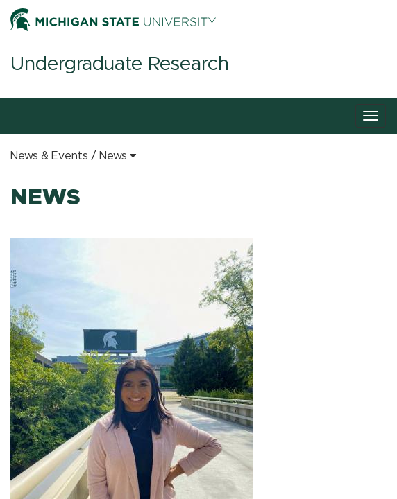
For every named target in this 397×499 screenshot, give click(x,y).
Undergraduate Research (119, 64)
